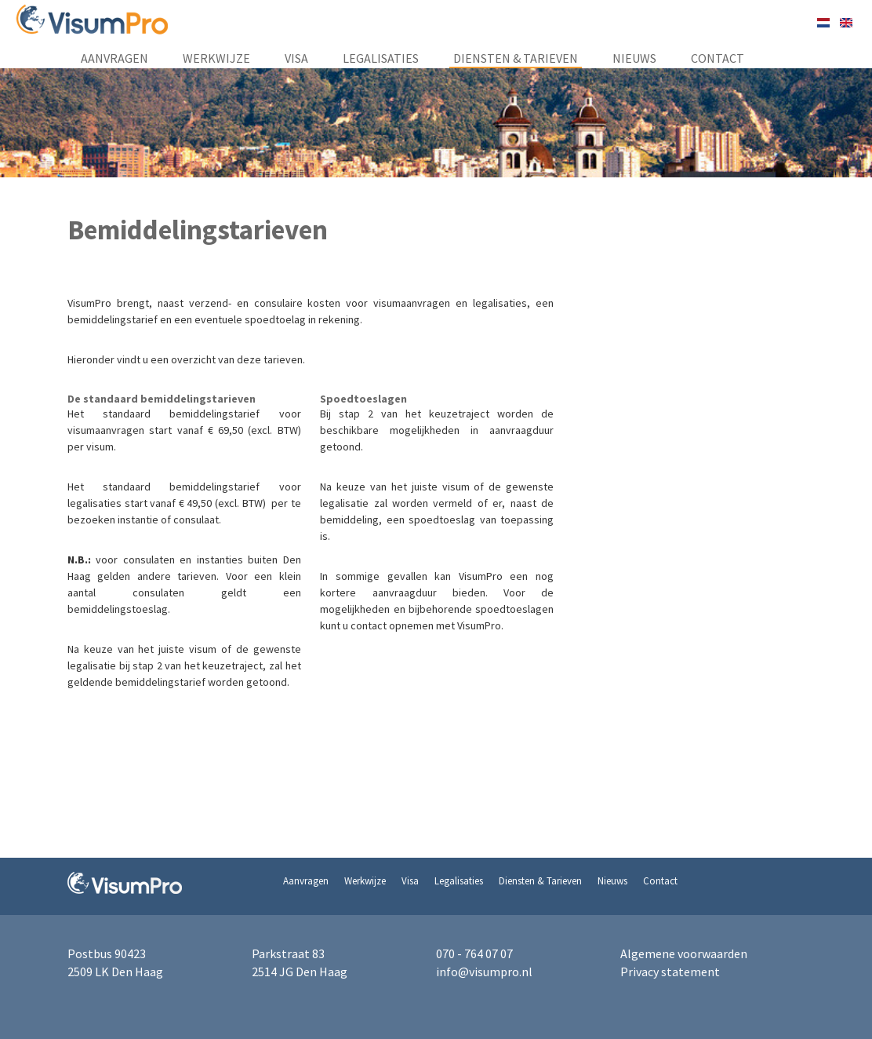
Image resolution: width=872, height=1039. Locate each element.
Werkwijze (216, 58)
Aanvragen (114, 58)
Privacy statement (670, 971)
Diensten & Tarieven (515, 58)
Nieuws (634, 58)
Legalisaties (381, 58)
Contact (717, 58)
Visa (296, 58)
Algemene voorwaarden (683, 953)
